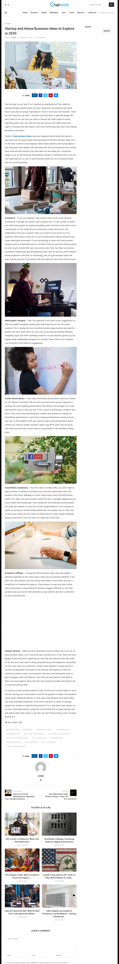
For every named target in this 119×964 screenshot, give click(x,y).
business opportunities (44, 729)
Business (34, 13)
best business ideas (12, 729)
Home (25, 13)
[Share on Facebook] (40, 95)
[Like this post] (35, 95)
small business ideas (31, 742)
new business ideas (23, 136)
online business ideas (13, 742)
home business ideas (13, 734)
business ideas (28, 729)
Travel (71, 13)
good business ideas (62, 729)
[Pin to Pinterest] (51, 95)
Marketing (54, 13)
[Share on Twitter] (45, 95)
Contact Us (92, 13)
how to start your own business (17, 738)
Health (43, 13)
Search (111, 4)
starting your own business (15, 746)
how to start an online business (58, 734)
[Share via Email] (56, 95)
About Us (80, 13)
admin (14, 37)
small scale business (49, 742)
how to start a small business (34, 734)
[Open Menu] (6, 13)
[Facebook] (5, 5)
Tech (63, 13)
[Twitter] (8, 5)
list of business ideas (39, 738)
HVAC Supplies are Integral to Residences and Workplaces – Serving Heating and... (59, 914)
